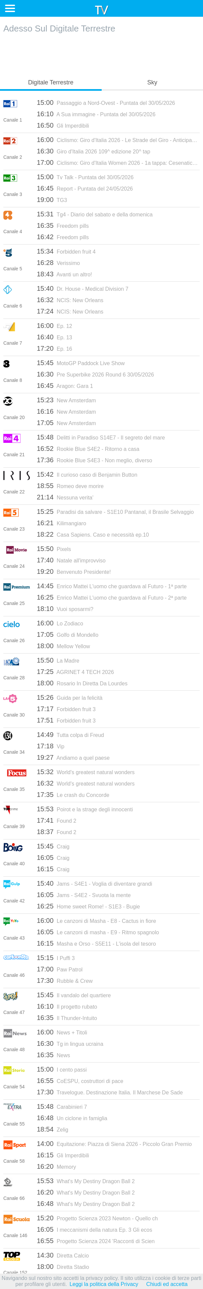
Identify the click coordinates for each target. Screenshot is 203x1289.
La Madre (58, 660)
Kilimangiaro (61, 523)
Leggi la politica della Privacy (104, 1284)
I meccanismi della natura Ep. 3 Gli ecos (94, 1229)
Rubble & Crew (65, 980)
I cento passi (62, 1069)
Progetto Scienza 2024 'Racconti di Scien (96, 1240)
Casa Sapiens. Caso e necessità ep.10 (93, 534)
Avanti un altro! (64, 274)
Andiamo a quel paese (73, 757)
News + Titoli (62, 1032)
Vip (50, 746)
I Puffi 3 (56, 957)
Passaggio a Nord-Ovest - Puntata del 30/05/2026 (106, 102)
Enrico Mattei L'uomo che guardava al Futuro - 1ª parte (112, 586)
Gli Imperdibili (63, 125)
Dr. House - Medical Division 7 (82, 288)
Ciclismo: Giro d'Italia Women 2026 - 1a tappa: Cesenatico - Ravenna (118, 162)
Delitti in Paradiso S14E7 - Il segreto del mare (101, 437)
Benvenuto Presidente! (74, 571)
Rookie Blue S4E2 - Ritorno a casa (88, 448)
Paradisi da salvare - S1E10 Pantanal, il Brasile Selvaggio (115, 511)
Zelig (52, 1129)
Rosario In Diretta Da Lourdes (82, 683)
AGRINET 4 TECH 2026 (75, 671)
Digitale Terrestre (51, 82)
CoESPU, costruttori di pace (80, 1080)
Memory (56, 1166)
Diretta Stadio (63, 1266)
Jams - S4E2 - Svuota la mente (84, 894)
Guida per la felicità (69, 697)
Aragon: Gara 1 (65, 385)
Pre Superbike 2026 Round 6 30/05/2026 (95, 374)
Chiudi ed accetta (167, 1284)
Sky (152, 82)
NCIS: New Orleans (70, 299)
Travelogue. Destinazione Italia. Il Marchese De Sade (110, 1092)
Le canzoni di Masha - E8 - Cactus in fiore (96, 920)
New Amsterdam (66, 400)
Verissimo (58, 262)
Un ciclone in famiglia (72, 1118)
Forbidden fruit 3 (66, 709)
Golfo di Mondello (67, 634)
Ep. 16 (54, 348)
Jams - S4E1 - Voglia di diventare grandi (94, 883)
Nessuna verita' (65, 497)
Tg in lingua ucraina (70, 1043)
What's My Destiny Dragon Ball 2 (86, 1180)
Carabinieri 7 (62, 1106)
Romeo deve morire (70, 485)
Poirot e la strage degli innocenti (85, 809)
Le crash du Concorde (73, 794)
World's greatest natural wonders (86, 771)
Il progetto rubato (67, 1006)
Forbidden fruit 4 (66, 251)
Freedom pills (63, 225)
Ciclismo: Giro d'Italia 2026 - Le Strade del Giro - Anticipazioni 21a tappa (118, 139)
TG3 (52, 199)
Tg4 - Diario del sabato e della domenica (95, 214)
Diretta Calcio (63, 1255)
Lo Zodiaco (60, 623)
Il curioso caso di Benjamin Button (87, 474)
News (53, 1055)
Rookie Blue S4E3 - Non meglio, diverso (94, 460)
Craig (53, 846)
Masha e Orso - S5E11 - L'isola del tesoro (96, 943)
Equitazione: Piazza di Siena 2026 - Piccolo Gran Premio (114, 1143)
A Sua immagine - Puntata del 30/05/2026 (96, 114)
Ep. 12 (54, 325)
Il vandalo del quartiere (74, 995)
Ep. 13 (54, 337)
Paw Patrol (60, 969)
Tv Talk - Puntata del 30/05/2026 (85, 177)
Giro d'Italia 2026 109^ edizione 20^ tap (93, 151)
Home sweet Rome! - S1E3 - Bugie (88, 906)
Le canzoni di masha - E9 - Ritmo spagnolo (98, 932)
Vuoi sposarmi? (65, 608)
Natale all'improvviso (71, 560)
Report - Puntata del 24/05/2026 (85, 188)
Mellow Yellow (63, 646)
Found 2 (56, 820)
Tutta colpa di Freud (70, 734)
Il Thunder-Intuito (67, 1017)
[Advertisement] (101, 54)
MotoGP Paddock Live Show (81, 362)
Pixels (54, 548)
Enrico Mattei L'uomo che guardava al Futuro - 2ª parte (112, 597)
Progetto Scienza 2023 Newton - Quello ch (97, 1218)
